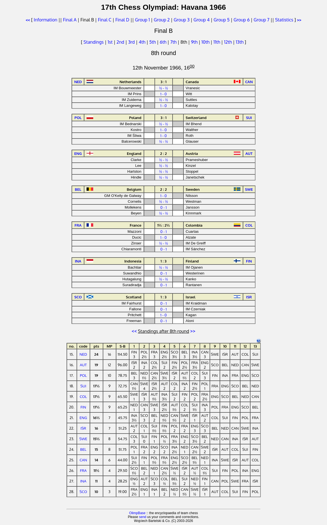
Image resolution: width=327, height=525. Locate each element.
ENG (83, 417)
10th (206, 42)
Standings (93, 42)
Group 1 (142, 20)
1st (111, 42)
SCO (83, 491)
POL (83, 375)
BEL (83, 449)
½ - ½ (163, 88)
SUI (83, 385)
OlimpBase (137, 513)
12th (228, 42)
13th (240, 42)
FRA (83, 470)
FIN (83, 407)
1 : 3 (164, 261)
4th (142, 42)
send (142, 517)
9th (194, 42)
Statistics (284, 20)
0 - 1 (163, 207)
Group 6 (241, 20)
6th (164, 42)
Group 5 (221, 20)
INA (83, 481)
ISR (83, 428)
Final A (70, 20)
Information (45, 20)
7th (174, 42)
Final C (104, 20)
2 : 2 (163, 153)
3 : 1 (164, 81)
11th (217, 42)
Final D (122, 20)
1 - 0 (163, 93)
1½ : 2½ (163, 225)
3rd (132, 42)
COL (83, 396)
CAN (83, 459)
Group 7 (261, 20)
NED (83, 354)
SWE (83, 438)
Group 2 (162, 20)
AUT (83, 364)
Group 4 (201, 20)
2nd (121, 42)
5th (153, 42)
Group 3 (182, 20)
